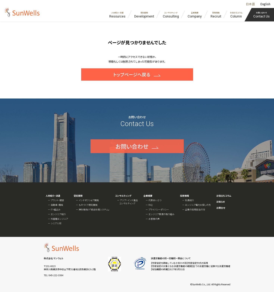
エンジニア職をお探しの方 (198, 204)
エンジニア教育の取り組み (161, 214)
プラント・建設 (57, 200)
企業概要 (147, 195)
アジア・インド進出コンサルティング (128, 202)
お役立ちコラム (223, 195)
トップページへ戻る (131, 74)
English (265, 4)
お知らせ (220, 201)
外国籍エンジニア (59, 218)
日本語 (250, 4)
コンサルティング (123, 195)
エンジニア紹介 (58, 214)
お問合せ (220, 207)
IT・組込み (55, 209)
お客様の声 (154, 218)
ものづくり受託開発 (88, 204)
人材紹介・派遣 (53, 195)
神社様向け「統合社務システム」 (94, 209)
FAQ (150, 204)
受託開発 (78, 195)
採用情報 (184, 195)
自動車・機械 (57, 204)
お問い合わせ (131, 151)
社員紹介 (189, 200)
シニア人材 (56, 223)
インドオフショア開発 (89, 200)
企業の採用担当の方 (195, 209)
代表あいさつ (154, 200)
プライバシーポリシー (158, 209)
